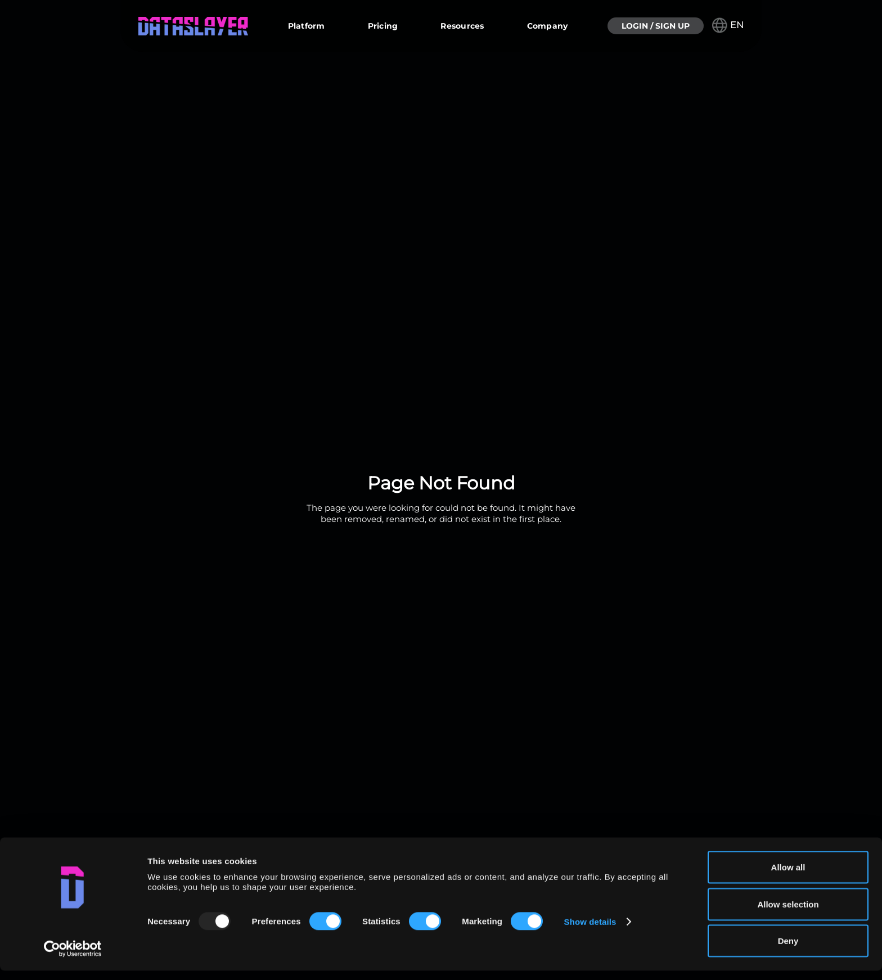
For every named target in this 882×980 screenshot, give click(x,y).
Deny (788, 950)
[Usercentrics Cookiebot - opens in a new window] (73, 958)
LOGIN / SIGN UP (656, 26)
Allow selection (787, 913)
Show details (590, 931)
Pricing (383, 26)
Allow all (788, 876)
